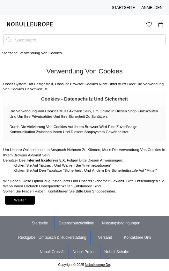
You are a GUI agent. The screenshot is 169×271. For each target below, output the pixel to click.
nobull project (85, 252)
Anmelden (152, 7)
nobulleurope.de (97, 265)
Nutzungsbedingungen (121, 223)
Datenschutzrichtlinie (76, 223)
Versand (105, 237)
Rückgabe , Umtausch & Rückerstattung (52, 237)
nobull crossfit (52, 252)
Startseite (123, 7)
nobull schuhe (116, 252)
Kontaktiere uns (137, 237)
